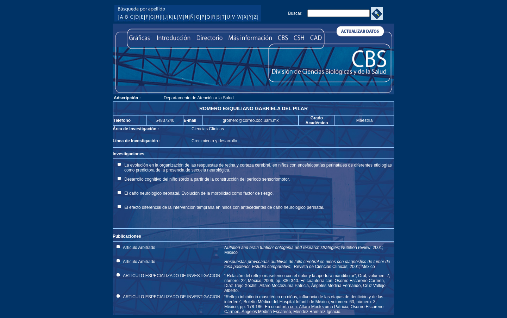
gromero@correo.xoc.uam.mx (251, 120)
